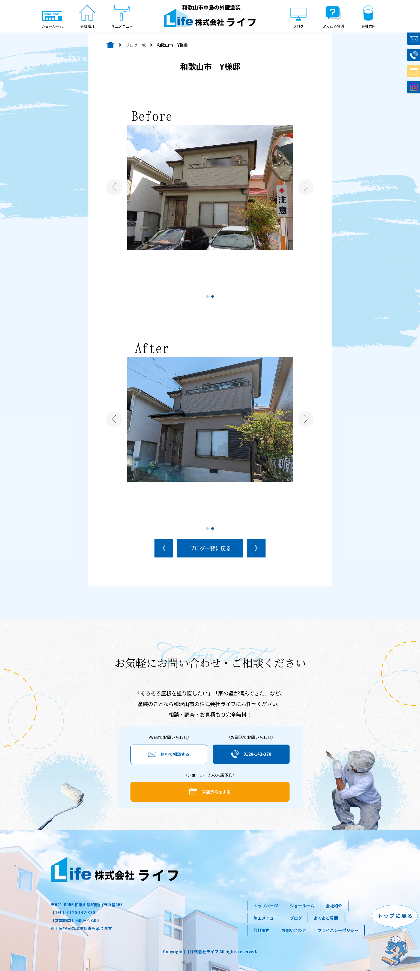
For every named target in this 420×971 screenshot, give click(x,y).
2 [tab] (212, 296)
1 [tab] (207, 296)
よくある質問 (326, 918)
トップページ (266, 905)
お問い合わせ (294, 930)
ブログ (296, 918)
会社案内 (262, 930)
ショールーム (302, 905)
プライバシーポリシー (338, 930)
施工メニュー (266, 918)
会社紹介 (334, 905)
